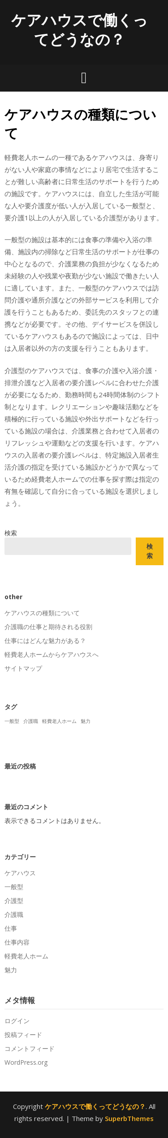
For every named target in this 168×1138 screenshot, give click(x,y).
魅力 (10, 970)
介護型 (13, 900)
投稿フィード (23, 1034)
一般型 (13, 886)
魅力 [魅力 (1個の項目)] (85, 721)
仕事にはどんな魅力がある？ (45, 640)
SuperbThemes (129, 1118)
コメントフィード (29, 1048)
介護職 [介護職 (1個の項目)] (30, 721)
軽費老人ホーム (26, 956)
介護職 (13, 914)
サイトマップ (23, 668)
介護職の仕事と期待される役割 (48, 626)
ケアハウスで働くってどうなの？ (79, 29)
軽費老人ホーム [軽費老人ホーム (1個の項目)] (59, 721)
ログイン (17, 1020)
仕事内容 (17, 942)
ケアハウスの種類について (42, 613)
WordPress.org (25, 1062)
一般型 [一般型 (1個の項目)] (11, 721)
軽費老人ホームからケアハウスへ (51, 654)
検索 (10, 533)
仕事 (10, 928)
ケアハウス (20, 873)
